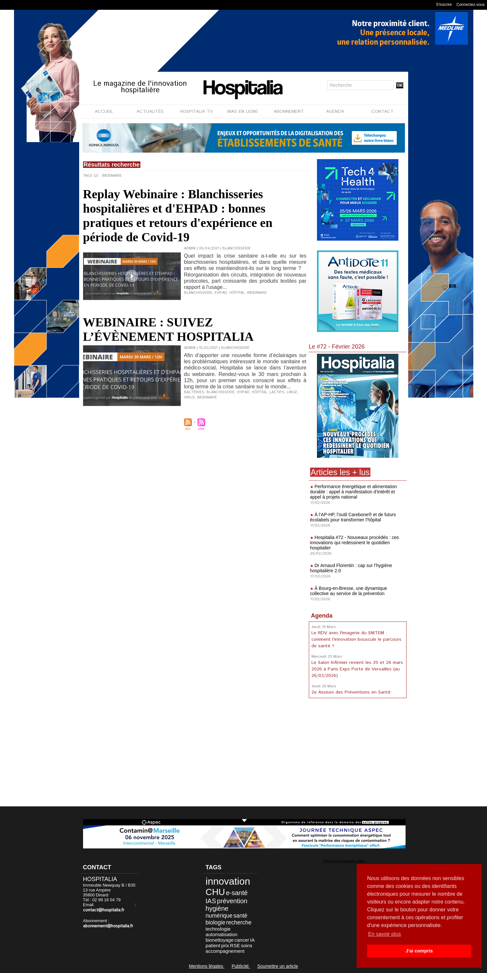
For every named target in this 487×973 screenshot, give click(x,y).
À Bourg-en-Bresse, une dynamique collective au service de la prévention (348, 591)
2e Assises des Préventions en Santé (351, 692)
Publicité (241, 966)
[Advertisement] (358, 753)
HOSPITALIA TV (196, 111)
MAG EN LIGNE (242, 111)
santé (241, 915)
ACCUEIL (104, 111)
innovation (228, 881)
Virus (189, 397)
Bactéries (194, 392)
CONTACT (382, 111)
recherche (238, 922)
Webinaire (257, 292)
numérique (219, 915)
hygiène (217, 908)
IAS (211, 901)
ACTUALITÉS (150, 111)
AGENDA (335, 111)
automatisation (221, 934)
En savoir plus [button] (384, 934)
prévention (232, 901)
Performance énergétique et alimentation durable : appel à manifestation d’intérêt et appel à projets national (353, 492)
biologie (215, 922)
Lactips (276, 392)
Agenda (322, 615)
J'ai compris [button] (419, 950)
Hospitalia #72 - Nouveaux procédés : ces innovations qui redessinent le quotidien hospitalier (354, 542)
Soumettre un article (277, 966)
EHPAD (221, 292)
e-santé (237, 892)
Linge (292, 392)
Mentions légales (206, 966)
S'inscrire (444, 4)
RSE (235, 945)
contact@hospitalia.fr (103, 910)
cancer (242, 940)
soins (246, 945)
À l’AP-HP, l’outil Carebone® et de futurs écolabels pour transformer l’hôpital (353, 517)
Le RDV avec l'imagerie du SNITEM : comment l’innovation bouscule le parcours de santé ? (356, 639)
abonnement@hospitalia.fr (108, 926)
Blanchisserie (198, 292)
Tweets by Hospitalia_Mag (344, 861)
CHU (215, 892)
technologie (218, 929)
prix (225, 945)
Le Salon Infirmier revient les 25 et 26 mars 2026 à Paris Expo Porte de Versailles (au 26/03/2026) (357, 669)
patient (213, 945)
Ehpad (243, 392)
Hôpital (237, 292)
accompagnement (225, 951)
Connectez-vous (470, 4)
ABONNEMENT (289, 111)
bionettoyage (220, 940)
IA (252, 940)
